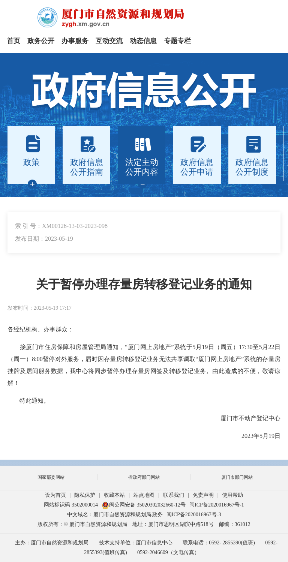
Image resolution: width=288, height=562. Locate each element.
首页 (13, 41)
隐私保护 (84, 495)
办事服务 (75, 41)
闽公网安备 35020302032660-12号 (144, 505)
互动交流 (109, 41)
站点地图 (144, 495)
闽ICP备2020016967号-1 (216, 505)
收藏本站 (114, 495)
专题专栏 (177, 41)
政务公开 (40, 41)
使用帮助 (232, 495)
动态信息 (143, 41)
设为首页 (55, 495)
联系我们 (173, 495)
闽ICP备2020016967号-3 (193, 514)
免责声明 (203, 495)
